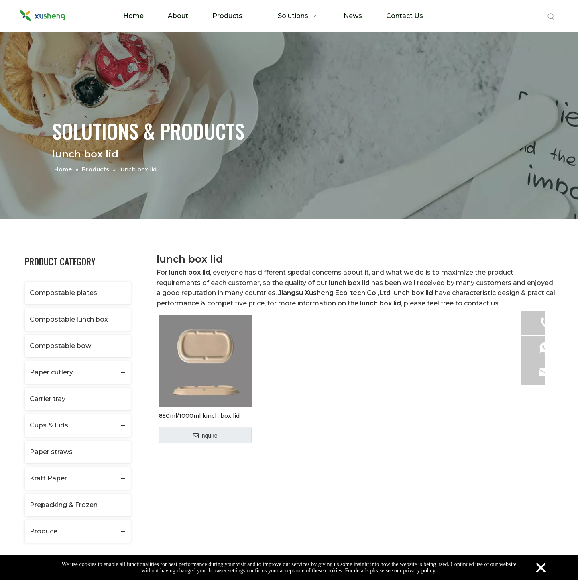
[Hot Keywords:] (551, 17)
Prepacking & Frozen (64, 505)
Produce (43, 531)
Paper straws (51, 452)
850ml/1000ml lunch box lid (199, 415)
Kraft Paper (48, 478)
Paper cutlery (51, 372)
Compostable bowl (61, 346)
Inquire (205, 435)
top (561, 545)
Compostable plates (63, 293)
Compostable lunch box (69, 319)
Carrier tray (47, 399)
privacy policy (419, 571)
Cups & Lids (49, 425)
